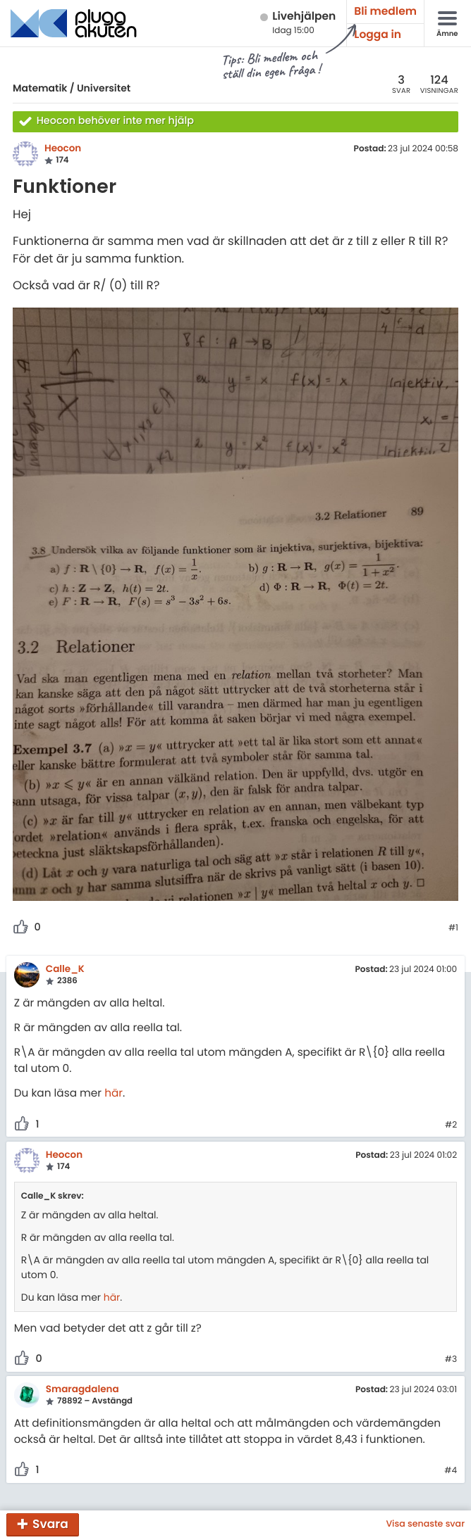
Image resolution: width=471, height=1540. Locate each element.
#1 (453, 928)
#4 (450, 1471)
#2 (451, 1125)
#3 (451, 1359)
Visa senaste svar (425, 1524)
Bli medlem (385, 11)
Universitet (103, 88)
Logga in (377, 34)
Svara (50, 1523)
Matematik (40, 88)
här (113, 1093)
